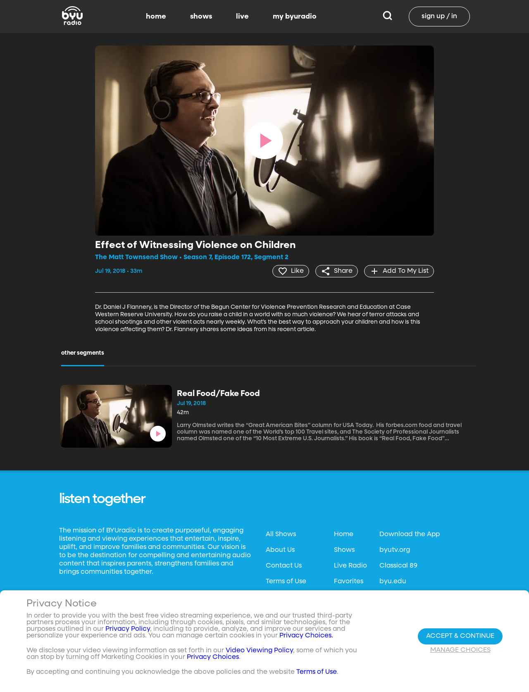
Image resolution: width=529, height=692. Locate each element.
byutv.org (394, 550)
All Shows (281, 534)
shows (201, 16)
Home (343, 534)
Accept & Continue (460, 636)
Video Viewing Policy (259, 650)
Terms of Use (286, 581)
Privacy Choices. (306, 635)
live (242, 16)
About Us (280, 550)
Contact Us (284, 566)
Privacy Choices (213, 657)
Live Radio (350, 566)
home (156, 16)
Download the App (409, 534)
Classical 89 (398, 566)
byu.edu (392, 581)
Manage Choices (460, 650)
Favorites (348, 581)
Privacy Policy (127, 629)
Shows (344, 550)
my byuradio (295, 16)
